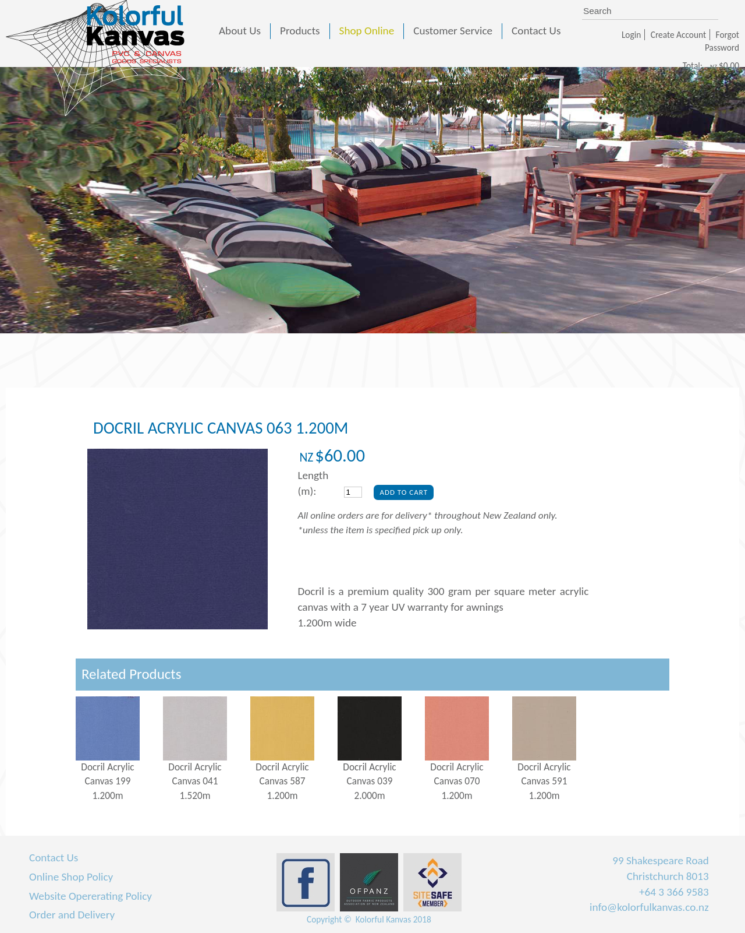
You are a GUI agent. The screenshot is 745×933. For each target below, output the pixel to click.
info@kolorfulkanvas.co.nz (649, 907)
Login (631, 34)
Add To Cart (403, 492)
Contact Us (53, 857)
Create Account (678, 34)
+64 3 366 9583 (674, 892)
